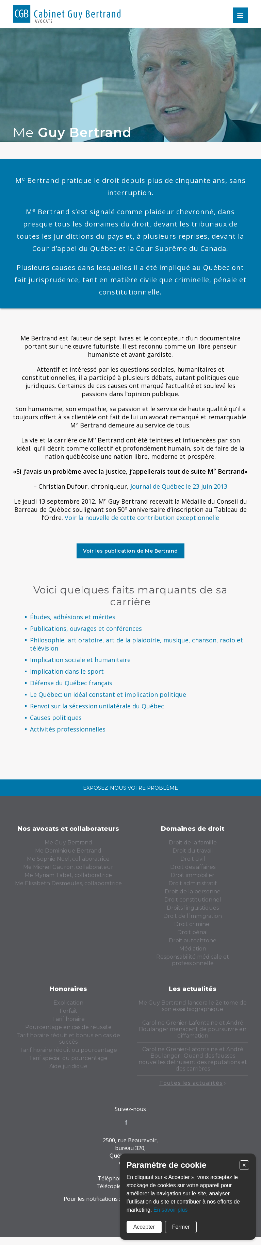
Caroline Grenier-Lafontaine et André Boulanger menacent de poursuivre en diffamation (192, 1029)
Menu (240, 15)
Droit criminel (192, 924)
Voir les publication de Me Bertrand (130, 551)
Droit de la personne (193, 891)
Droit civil (192, 859)
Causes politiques (56, 717)
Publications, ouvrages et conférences (86, 628)
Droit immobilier (192, 875)
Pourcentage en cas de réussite (68, 1027)
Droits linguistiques (193, 908)
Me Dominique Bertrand (68, 850)
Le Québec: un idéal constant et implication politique (108, 694)
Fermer (181, 1227)
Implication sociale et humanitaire (80, 660)
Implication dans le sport (67, 671)
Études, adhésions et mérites (72, 617)
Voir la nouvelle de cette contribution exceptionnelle (142, 518)
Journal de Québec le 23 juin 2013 (178, 486)
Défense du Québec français (71, 683)
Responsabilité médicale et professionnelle (192, 960)
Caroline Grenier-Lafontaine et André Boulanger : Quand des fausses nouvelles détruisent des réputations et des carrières (192, 1059)
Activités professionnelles (67, 729)
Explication (68, 1002)
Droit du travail (193, 850)
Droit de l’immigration (192, 916)
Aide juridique (68, 1066)
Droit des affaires (192, 867)
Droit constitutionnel (192, 899)
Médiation (192, 948)
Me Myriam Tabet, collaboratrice (68, 875)
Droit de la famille (193, 842)
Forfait (68, 1011)
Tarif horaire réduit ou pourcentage (68, 1050)
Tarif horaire (68, 1019)
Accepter (144, 1227)
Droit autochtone (192, 940)
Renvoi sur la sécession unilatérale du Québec (97, 706)
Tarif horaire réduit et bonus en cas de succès (68, 1038)
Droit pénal (192, 932)
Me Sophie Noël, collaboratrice (68, 859)
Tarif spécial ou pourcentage (68, 1058)
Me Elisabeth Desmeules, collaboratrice (68, 883)
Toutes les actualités (192, 1083)
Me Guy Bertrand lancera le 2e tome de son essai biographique (192, 1005)
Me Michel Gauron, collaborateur (68, 867)
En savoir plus (170, 1210)
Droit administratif (192, 883)
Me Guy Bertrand (68, 842)
